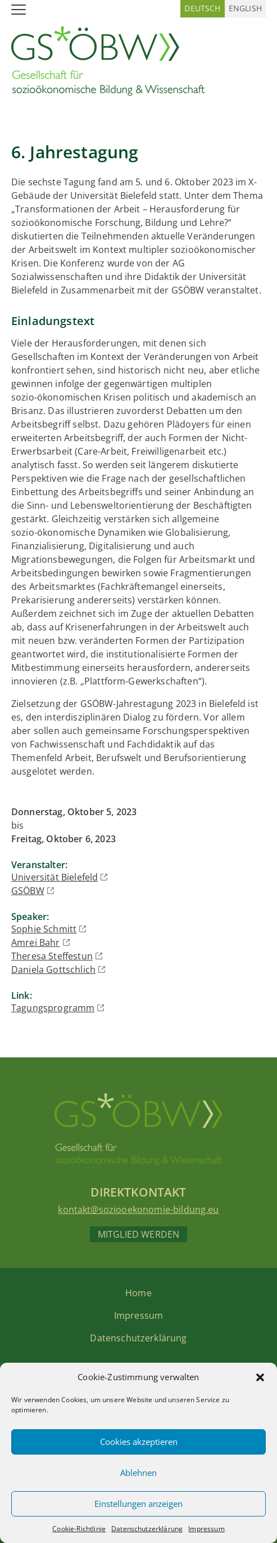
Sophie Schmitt (43, 929)
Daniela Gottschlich (53, 969)
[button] (260, 1377)
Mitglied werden (138, 1234)
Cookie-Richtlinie (79, 1528)
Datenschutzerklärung (147, 1528)
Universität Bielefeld (54, 877)
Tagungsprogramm (52, 1008)
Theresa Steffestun (52, 956)
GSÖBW (27, 890)
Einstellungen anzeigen (138, 1503)
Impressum (206, 1528)
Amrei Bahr (35, 942)
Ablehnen (138, 1472)
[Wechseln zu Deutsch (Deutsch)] (202, 8)
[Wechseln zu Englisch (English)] (245, 8)
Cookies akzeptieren (139, 1441)
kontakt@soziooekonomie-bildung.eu (138, 1209)
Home (138, 1293)
